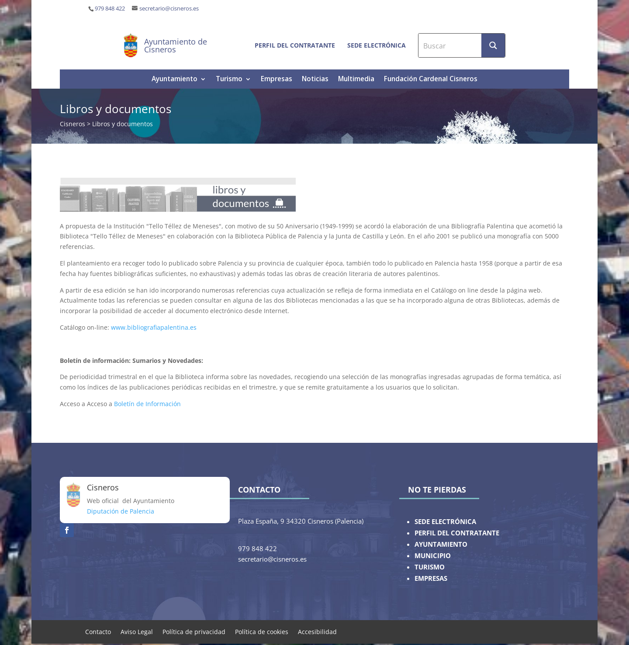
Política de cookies (261, 631)
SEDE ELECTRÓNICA (445, 521)
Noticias (315, 79)
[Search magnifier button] (493, 45)
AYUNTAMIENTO (441, 544)
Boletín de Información (147, 404)
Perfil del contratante (295, 45)
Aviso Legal (137, 631)
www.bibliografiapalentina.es (154, 327)
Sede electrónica (376, 45)
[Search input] (450, 45)
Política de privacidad (193, 631)
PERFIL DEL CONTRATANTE (457, 533)
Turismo (229, 79)
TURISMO (430, 567)
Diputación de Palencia (120, 511)
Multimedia (356, 79)
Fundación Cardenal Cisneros (430, 79)
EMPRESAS (431, 578)
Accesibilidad (317, 631)
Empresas (276, 79)
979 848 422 (110, 8)
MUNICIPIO (433, 555)
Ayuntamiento (174, 79)
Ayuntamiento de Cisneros (175, 45)
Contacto (98, 631)
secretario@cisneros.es (169, 8)
